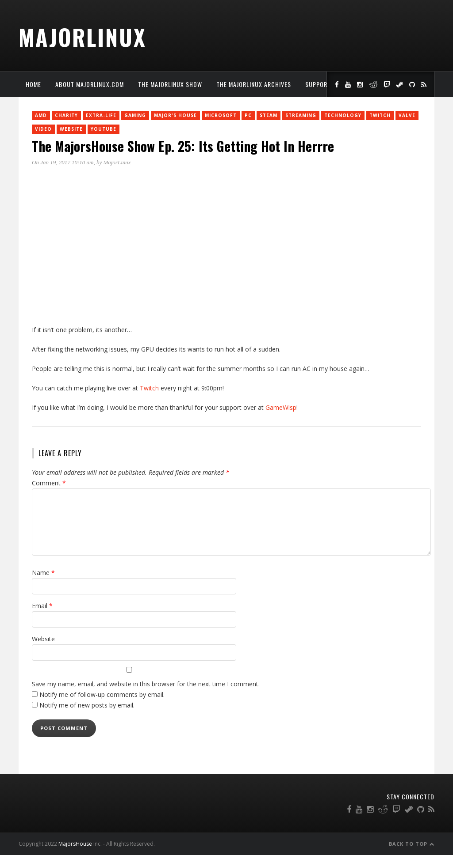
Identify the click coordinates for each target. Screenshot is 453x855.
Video (43, 129)
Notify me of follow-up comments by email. (102, 694)
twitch (380, 115)
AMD (41, 115)
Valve (407, 115)
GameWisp (280, 407)
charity (66, 115)
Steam (268, 115)
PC (248, 115)
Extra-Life (101, 115)
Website (71, 129)
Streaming (300, 115)
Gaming (135, 115)
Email (42, 606)
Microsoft (221, 115)
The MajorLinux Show (170, 84)
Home (33, 84)
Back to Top (411, 843)
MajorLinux (82, 36)
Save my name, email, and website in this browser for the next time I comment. (146, 684)
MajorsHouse (75, 843)
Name (43, 572)
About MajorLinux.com (89, 84)
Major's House (175, 115)
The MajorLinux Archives (253, 84)
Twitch (149, 388)
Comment (49, 483)
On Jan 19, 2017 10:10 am (62, 162)
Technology (342, 115)
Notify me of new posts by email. (86, 705)
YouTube (103, 129)
